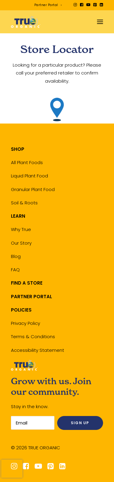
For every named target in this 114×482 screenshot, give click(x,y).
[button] (75, 4)
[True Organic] (25, 22)
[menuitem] (48, 5)
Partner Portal (48, 5)
